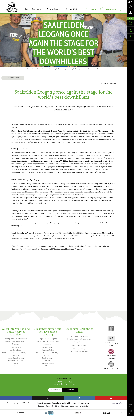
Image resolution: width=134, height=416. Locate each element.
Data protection (84, 403)
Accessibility (84, 406)
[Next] (121, 413)
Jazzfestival (74, 406)
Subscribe (70, 390)
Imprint (41, 406)
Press (74, 403)
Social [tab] (130, 405)
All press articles (13, 78)
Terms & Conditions (52, 406)
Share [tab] (130, 412)
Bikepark (64, 406)
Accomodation (111, 9)
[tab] (130, 2)
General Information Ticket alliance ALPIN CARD (53, 403)
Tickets (93, 9)
